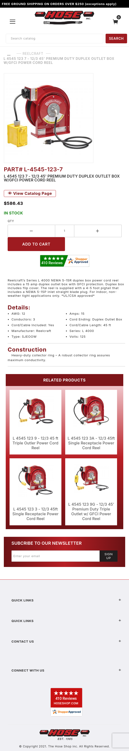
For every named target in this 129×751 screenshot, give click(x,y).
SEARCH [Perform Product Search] (116, 38)
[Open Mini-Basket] (116, 21)
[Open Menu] (13, 21)
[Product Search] (54, 38)
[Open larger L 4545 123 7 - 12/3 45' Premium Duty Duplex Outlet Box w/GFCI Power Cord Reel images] (64, 118)
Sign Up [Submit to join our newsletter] (108, 556)
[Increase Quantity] (98, 231)
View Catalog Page (30, 193)
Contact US (66, 641)
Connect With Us (66, 670)
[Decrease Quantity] (31, 231)
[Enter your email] (55, 555)
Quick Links (66, 600)
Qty (11, 221)
